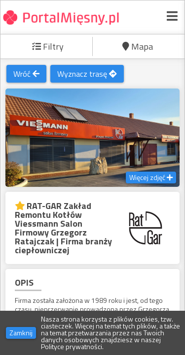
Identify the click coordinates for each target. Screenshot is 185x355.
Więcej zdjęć (151, 177)
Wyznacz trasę (87, 74)
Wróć (26, 74)
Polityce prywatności (71, 346)
